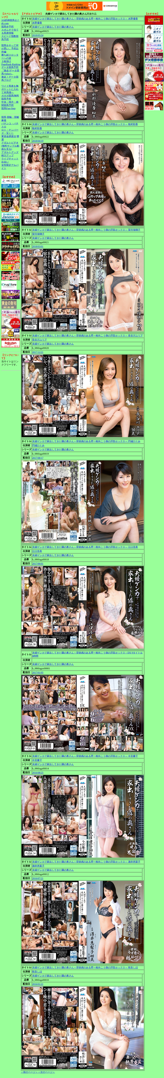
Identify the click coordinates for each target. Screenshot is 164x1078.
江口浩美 (37, 551)
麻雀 (3, 120)
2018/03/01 (37, 246)
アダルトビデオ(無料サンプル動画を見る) (10, 145)
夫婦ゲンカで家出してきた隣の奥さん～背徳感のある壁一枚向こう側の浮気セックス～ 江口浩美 (85, 547)
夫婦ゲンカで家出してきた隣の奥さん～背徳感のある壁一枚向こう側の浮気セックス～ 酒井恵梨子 (86, 861)
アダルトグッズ (9, 152)
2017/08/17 (37, 458)
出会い (5, 162)
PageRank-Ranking (10, 64)
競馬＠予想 (7, 26)
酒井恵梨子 (38, 866)
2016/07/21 (37, 878)
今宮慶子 (37, 760)
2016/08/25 (37, 772)
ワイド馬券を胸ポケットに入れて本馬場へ (9, 89)
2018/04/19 (37, 141)
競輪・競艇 (13, 117)
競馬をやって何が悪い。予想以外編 (9, 48)
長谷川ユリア (39, 339)
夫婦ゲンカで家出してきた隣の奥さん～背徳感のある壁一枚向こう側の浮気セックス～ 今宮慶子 (85, 756)
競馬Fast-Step (8, 108)
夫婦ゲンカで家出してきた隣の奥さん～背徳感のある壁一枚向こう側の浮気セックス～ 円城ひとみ (86, 441)
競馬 (3, 117)
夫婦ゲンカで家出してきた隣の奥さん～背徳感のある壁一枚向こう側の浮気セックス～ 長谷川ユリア (87, 335)
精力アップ (7, 155)
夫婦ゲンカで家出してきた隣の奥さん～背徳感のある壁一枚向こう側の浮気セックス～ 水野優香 (85, 18)
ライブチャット (9, 158)
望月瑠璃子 (38, 234)
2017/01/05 (37, 672)
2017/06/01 (37, 563)
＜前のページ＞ (29, 1072)
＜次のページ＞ (46, 1072)
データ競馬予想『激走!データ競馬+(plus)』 (10, 70)
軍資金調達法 (8, 136)
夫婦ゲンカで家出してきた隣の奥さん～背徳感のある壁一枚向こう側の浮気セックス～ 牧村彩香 (85, 124)
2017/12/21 (37, 352)
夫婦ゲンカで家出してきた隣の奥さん (53, 27)
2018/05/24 (37, 35)
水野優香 (37, 22)
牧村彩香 (37, 128)
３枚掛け (6, 61)
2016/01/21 (37, 984)
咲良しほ (37, 971)
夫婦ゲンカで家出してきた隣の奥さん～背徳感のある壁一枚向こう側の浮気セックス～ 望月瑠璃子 (86, 230)
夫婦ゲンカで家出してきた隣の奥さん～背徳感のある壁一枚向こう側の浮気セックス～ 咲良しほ (85, 967)
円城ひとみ (38, 445)
